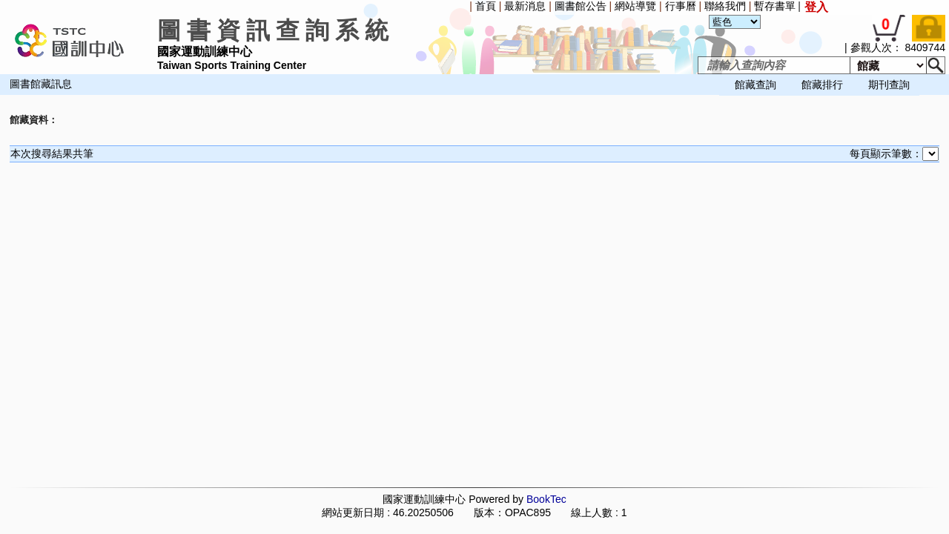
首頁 (485, 6)
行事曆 (680, 6)
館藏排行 (822, 84)
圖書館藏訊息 (41, 84)
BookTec (546, 499)
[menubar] (41, 96)
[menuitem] (3, 96)
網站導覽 (635, 6)
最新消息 (525, 6)
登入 (816, 7)
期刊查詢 (889, 84)
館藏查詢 (755, 84)
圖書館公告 (580, 6)
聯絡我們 (725, 6)
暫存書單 (775, 6)
